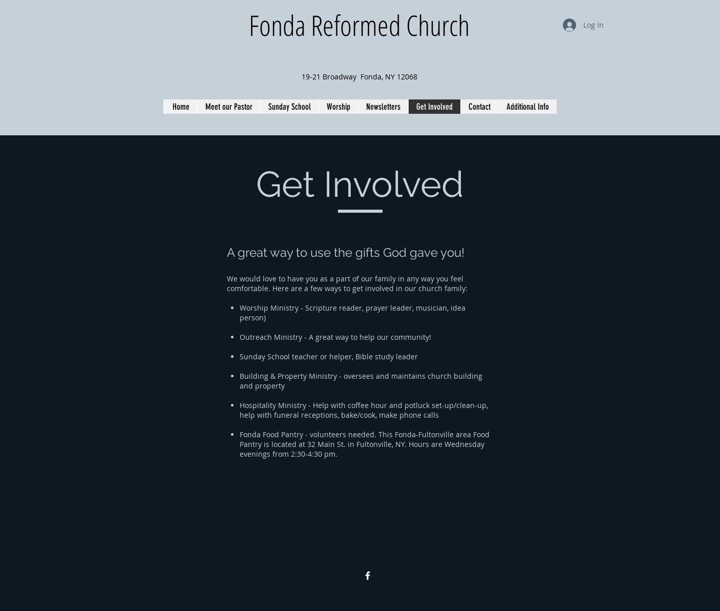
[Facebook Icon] (367, 575)
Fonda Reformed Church (359, 25)
